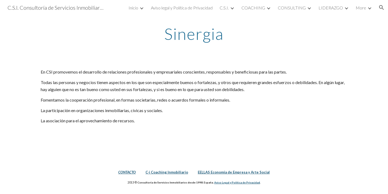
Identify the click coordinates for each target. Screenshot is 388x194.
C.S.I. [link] (224, 7)
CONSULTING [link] (292, 7)
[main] (194, 34)
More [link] (361, 7)
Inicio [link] (133, 7)
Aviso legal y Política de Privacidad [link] (182, 7)
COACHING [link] (253, 7)
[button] (381, 7)
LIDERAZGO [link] (330, 7)
